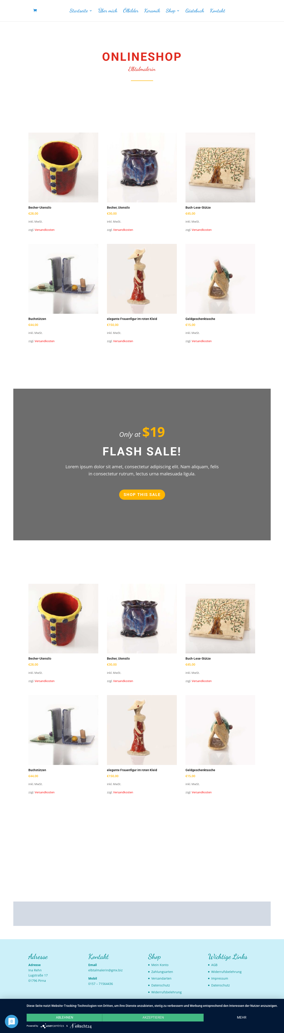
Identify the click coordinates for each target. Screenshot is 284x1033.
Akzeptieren (153, 1017)
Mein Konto (159, 965)
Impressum (219, 978)
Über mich (107, 11)
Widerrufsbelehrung (166, 992)
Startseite (79, 11)
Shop (170, 11)
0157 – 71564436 (100, 984)
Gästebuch (194, 11)
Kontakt (217, 11)
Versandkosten (45, 230)
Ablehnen (64, 1017)
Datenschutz (160, 985)
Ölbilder (130, 11)
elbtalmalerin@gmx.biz (105, 970)
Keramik (152, 11)
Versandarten (161, 978)
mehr (241, 1017)
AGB (214, 965)
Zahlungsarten (162, 972)
